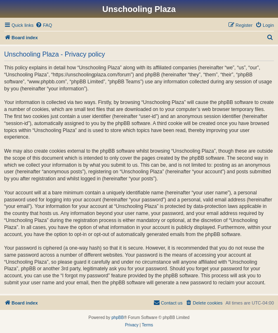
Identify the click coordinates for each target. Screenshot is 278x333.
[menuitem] (43, 25)
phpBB (117, 317)
